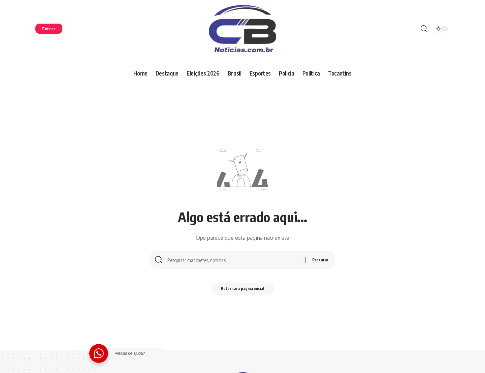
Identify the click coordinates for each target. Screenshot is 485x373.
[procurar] (424, 28)
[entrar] (48, 29)
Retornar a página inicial (243, 290)
